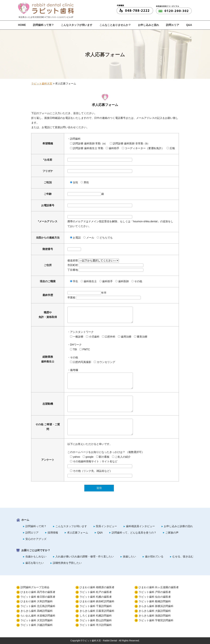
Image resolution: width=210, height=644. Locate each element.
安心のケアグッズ (35, 539)
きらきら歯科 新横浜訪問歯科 (156, 606)
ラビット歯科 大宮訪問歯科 (37, 620)
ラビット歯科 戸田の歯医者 (155, 592)
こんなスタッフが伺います (76, 25)
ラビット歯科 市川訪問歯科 (96, 625)
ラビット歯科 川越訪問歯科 (37, 625)
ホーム (25, 519)
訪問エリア (172, 25)
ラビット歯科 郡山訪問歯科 (96, 620)
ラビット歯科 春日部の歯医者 (38, 596)
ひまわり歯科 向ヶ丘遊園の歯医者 (159, 587)
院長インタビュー (106, 526)
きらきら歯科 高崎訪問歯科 (37, 610)
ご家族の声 (171, 532)
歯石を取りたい (34, 562)
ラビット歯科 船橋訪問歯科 (155, 601)
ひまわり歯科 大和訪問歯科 (37, 601)
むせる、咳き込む (182, 556)
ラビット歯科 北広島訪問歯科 (38, 606)
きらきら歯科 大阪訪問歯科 (155, 610)
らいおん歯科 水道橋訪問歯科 (38, 615)
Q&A (189, 25)
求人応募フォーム (77, 532)
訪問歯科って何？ (43, 25)
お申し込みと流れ (148, 25)
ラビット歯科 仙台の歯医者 (155, 596)
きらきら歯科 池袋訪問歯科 (155, 615)
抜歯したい (129, 556)
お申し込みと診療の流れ (178, 526)
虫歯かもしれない (35, 556)
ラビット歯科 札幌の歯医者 (96, 596)
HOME (22, 25)
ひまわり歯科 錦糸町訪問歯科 (97, 601)
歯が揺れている (154, 556)
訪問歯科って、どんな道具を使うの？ (134, 532)
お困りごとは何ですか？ (35, 550)
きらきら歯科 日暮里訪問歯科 (97, 610)
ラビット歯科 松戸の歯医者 (96, 592)
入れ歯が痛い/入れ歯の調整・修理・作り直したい (84, 556)
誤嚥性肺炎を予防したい (67, 562)
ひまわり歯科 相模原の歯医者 (97, 587)
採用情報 (53, 532)
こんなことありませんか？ (115, 25)
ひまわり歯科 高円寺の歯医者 (38, 592)
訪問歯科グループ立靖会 (35, 587)
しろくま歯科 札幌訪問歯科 (96, 615)
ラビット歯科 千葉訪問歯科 (96, 606)
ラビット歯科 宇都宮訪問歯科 (156, 620)
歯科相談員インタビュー (140, 526)
